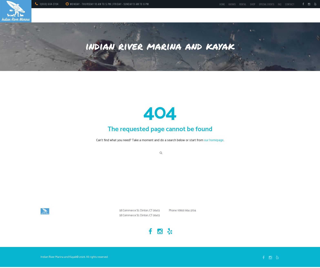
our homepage (214, 140)
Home (218, 5)
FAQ (278, 5)
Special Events (265, 5)
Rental (240, 5)
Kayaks (228, 5)
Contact (289, 5)
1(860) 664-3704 (50, 4)
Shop (250, 5)
